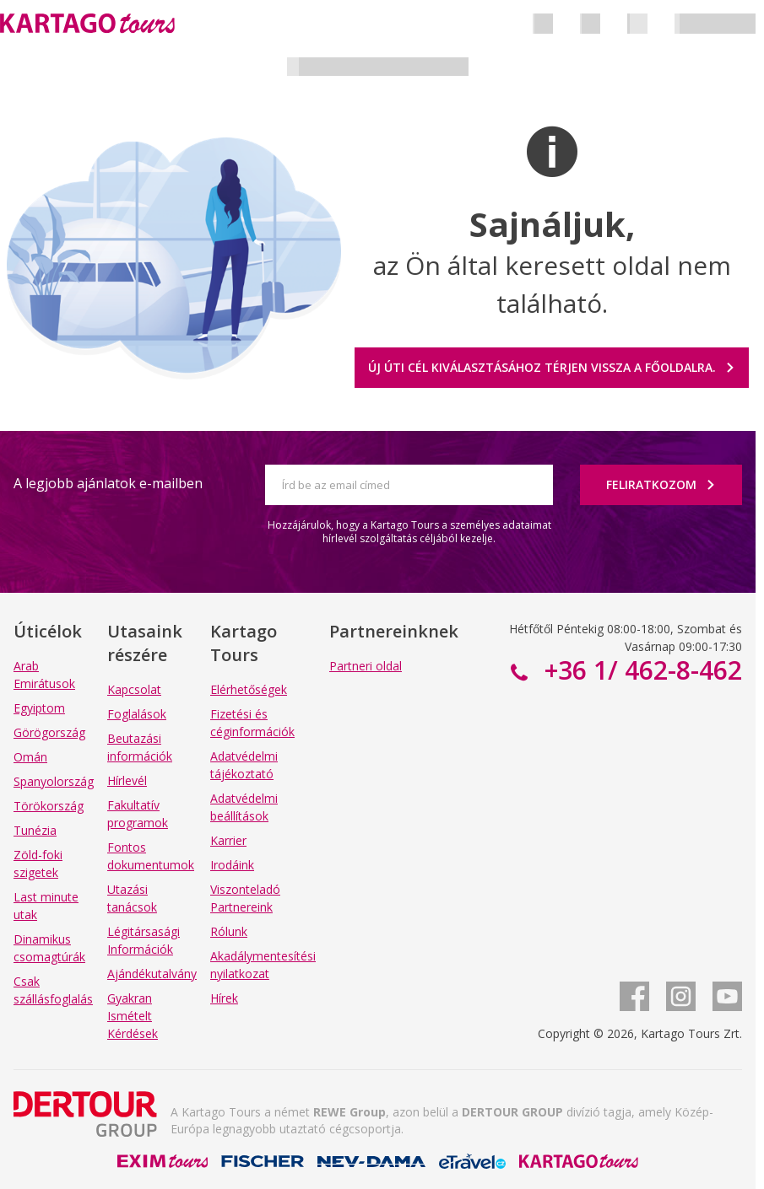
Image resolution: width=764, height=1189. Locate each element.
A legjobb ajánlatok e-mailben (108, 483)
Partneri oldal (365, 666)
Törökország (49, 806)
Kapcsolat (134, 689)
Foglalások (136, 714)
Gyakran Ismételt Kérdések (132, 1015)
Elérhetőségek (248, 689)
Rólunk (228, 931)
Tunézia (35, 830)
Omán (30, 757)
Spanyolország (54, 781)
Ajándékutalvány (152, 974)
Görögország (49, 732)
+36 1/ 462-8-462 (640, 670)
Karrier (228, 840)
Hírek (224, 998)
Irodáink (232, 865)
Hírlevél (127, 780)
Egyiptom (39, 708)
